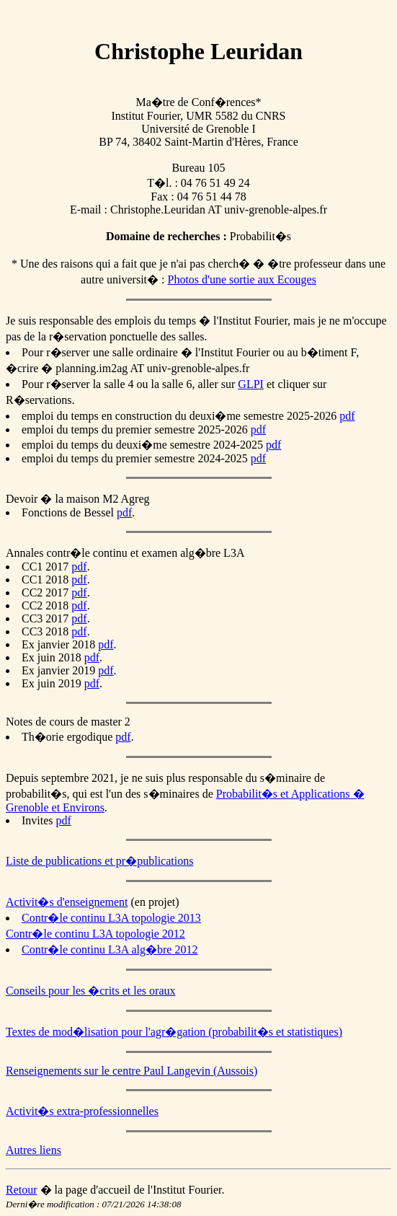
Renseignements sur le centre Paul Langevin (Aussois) (131, 1071)
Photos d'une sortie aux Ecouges (242, 279)
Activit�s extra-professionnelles (82, 1111)
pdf (346, 416)
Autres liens (33, 1150)
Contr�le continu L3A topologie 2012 (95, 934)
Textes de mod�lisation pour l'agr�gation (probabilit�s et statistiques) (174, 1032)
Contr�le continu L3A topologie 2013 (111, 918)
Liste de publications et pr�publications (99, 861)
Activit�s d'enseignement (67, 902)
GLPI (251, 384)
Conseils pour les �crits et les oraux (91, 990)
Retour (21, 1190)
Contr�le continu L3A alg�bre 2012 (109, 949)
